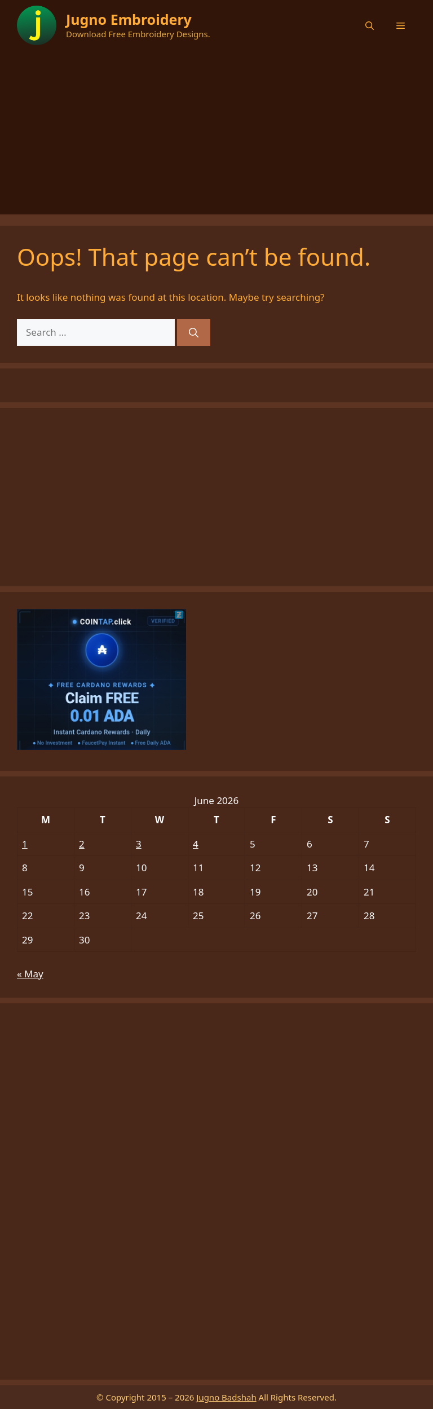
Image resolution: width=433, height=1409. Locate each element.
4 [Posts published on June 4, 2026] (195, 843)
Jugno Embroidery (129, 19)
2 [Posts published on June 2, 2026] (82, 843)
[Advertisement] (216, 135)
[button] (369, 25)
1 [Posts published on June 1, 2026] (25, 843)
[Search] (193, 332)
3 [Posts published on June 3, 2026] (139, 843)
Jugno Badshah (226, 1397)
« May (30, 973)
